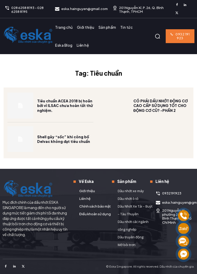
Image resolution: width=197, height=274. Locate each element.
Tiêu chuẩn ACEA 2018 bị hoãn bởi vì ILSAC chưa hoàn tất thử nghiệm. (65, 109)
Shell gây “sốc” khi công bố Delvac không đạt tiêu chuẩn (63, 142)
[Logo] (28, 34)
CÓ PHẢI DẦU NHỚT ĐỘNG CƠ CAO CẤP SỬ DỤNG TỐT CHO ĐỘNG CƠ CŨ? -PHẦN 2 (160, 109)
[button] (157, 36)
